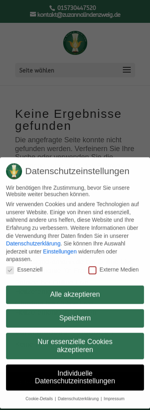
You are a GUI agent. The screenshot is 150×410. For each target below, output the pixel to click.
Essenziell (24, 265)
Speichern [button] (75, 313)
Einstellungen (60, 246)
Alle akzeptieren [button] (75, 290)
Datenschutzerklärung (33, 239)
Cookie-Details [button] (40, 394)
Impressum (114, 394)
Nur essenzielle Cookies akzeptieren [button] (75, 341)
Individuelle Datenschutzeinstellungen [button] (75, 373)
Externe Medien (113, 265)
